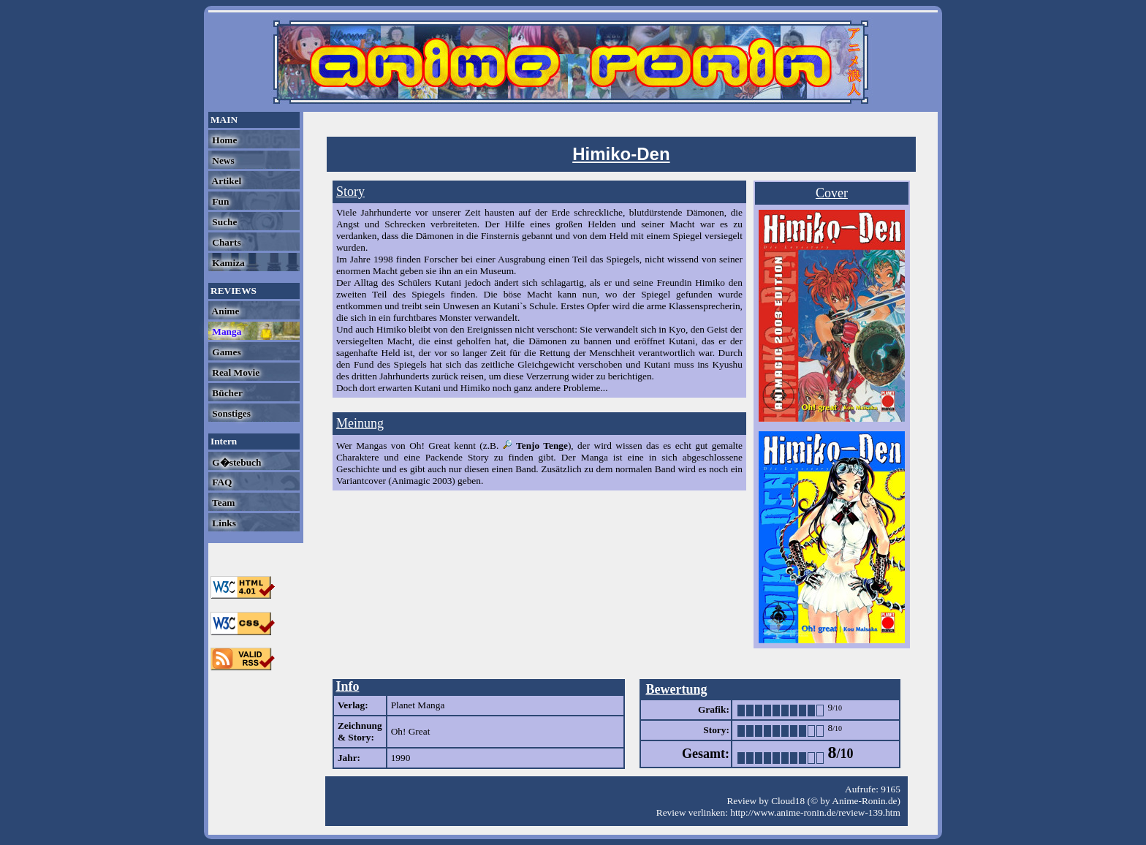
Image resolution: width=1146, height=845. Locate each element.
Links (223, 523)
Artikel (225, 180)
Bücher (226, 392)
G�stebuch (235, 462)
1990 (401, 757)
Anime (224, 311)
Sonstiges (230, 413)
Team (222, 502)
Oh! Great (410, 731)
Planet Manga (418, 705)
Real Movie (234, 372)
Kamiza (227, 262)
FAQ (221, 482)
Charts (225, 242)
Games (225, 351)
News (222, 160)
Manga (225, 331)
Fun (219, 201)
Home (223, 139)
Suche (223, 221)
